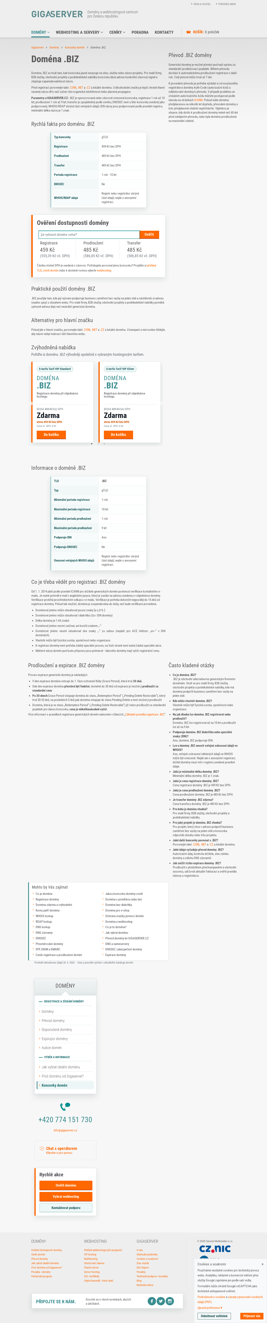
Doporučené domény (57, 1029)
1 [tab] (92, 444)
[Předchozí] (31, 404)
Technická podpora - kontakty (152, 1276)
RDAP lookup (44, 922)
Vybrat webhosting (66, 1196)
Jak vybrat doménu (116, 933)
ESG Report (143, 1267)
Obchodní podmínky (147, 1254)
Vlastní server (91, 1267)
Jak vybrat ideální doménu (61, 1067)
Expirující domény (55, 1039)
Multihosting (90, 1258)
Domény (54, 47)
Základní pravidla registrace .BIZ (144, 714)
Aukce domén (52, 1047)
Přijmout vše (251, 1316)
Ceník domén (38, 1254)
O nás (140, 1250)
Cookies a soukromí (147, 1258)
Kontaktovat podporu (66, 1208)
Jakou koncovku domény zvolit (124, 894)
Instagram (170, 1301)
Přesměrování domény (49, 944)
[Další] (161, 404)
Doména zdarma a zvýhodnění (54, 905)
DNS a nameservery (117, 944)
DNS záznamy (44, 933)
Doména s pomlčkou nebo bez (123, 899)
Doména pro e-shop (117, 910)
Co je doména (44, 894)
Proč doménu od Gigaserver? (63, 1076)
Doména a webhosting (118, 922)
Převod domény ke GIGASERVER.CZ (127, 938)
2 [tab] (98, 444)
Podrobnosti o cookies (211, 1297)
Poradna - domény (40, 1271)
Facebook (152, 1301)
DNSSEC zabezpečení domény (123, 949)
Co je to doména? (115, 927)
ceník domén (51, 270)
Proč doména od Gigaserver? (46, 1267)
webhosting (104, 270)
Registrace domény (47, 899)
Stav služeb (143, 1263)
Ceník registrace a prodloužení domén (59, 955)
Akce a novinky (202, 4)
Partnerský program (41, 1276)
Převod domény (53, 1020)
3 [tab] (104, 444)
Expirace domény (115, 955)
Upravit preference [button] (210, 1308)
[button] (65, 1150)
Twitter (161, 1301)
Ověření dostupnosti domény (46, 1250)
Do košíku (51, 434)
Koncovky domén (75, 47)
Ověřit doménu (66, 1185)
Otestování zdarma (94, 1263)
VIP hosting (90, 1254)
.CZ (88, 87)
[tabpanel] (62, 402)
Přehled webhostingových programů (103, 1250)
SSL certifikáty (91, 1276)
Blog (139, 1280)
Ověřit (149, 234)
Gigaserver (37, 47)
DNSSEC (41, 938)
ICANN (198, 100)
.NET (80, 87)
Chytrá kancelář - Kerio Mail (98, 1280)
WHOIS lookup (44, 916)
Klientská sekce (227, 4)
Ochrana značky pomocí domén (124, 916)
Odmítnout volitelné (214, 1316)
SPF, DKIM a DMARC (48, 949)
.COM (72, 87)
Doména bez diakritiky (118, 905)
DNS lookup (43, 927)
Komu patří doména (47, 910)
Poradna (141, 1271)
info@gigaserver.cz (65, 1130)
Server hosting (91, 1271)
